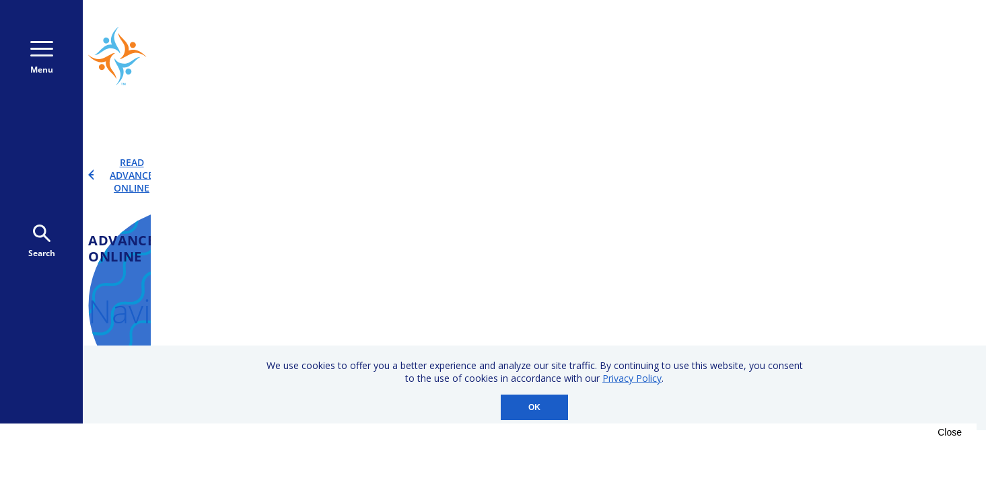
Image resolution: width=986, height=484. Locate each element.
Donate (841, 56)
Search (41, 242)
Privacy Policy (632, 378)
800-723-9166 (722, 56)
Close (950, 432)
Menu (41, 58)
